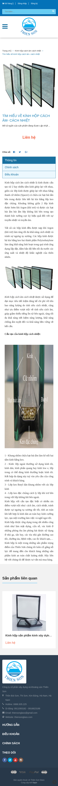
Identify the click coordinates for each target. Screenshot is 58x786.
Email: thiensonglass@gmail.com (21, 713)
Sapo (34, 783)
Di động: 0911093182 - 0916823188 (22, 708)
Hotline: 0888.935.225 (16, 704)
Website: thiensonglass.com (18, 717)
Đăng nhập (22, 3)
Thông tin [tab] (11, 160)
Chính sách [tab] (12, 167)
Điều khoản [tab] (12, 174)
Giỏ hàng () (8, 3)
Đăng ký (34, 3)
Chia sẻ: (6, 152)
